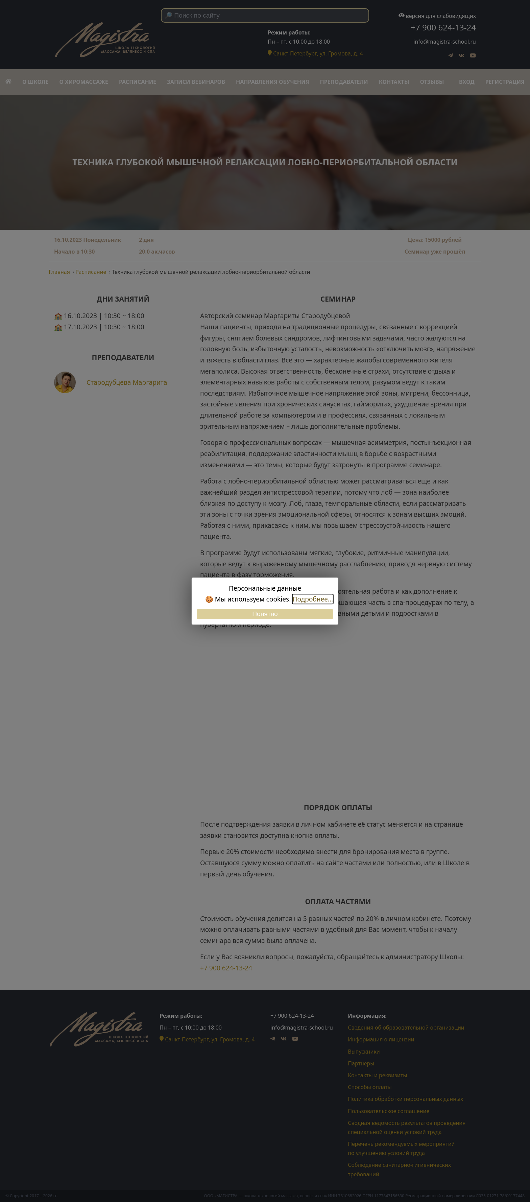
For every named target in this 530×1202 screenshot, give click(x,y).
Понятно (265, 613)
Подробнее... (312, 599)
